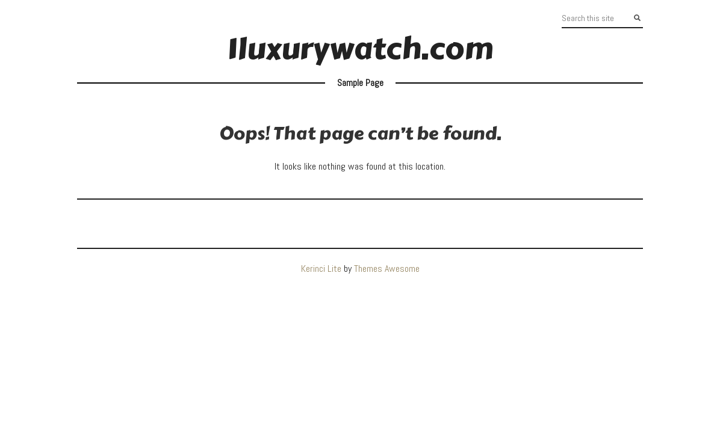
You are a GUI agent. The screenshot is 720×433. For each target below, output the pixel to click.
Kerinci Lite (321, 268)
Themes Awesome (387, 268)
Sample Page (360, 82)
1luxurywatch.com (360, 49)
